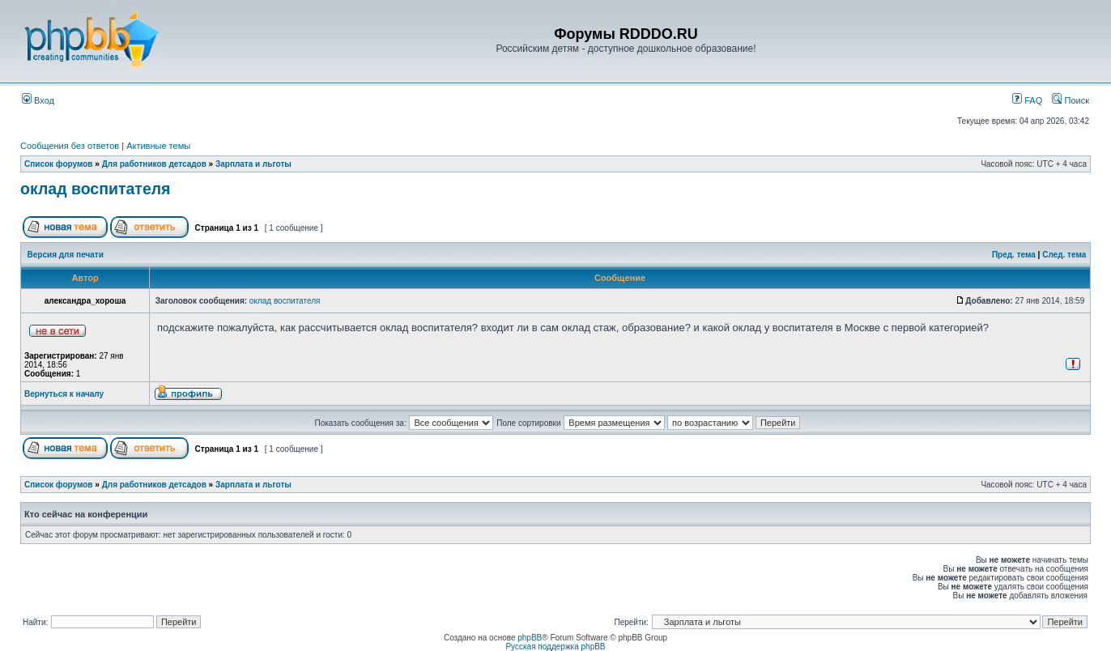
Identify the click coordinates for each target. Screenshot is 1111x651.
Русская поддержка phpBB (555, 646)
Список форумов (58, 164)
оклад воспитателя (95, 189)
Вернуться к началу (64, 393)
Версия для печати (66, 254)
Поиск (1070, 100)
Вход (38, 100)
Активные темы (158, 146)
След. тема (1064, 254)
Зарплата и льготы (253, 164)
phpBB (529, 637)
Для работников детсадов (154, 164)
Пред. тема (1014, 254)
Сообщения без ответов (69, 146)
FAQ (1027, 100)
